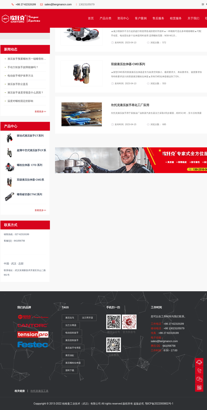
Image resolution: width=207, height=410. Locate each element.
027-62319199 (199, 371)
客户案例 (141, 18)
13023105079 (85, 4)
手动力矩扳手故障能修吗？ (23, 67)
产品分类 (105, 18)
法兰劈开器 (87, 317)
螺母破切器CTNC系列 (29, 194)
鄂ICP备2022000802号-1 (159, 403)
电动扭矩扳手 (72, 332)
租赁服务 (176, 18)
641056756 (169, 345)
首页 (91, 18)
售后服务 (158, 18)
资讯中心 (123, 18)
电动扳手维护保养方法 (20, 75)
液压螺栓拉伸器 (73, 363)
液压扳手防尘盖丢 (18, 84)
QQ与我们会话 (199, 362)
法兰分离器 (70, 325)
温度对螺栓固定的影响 (20, 101)
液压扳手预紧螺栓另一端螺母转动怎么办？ (28, 58)
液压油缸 (69, 355)
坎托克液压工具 (39, 390)
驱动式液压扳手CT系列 (30, 135)
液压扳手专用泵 (73, 347)
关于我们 (193, 18)
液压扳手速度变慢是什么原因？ (25, 92)
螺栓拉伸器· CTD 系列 (29, 165)
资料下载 (69, 370)
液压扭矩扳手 (72, 340)
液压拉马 (69, 317)
